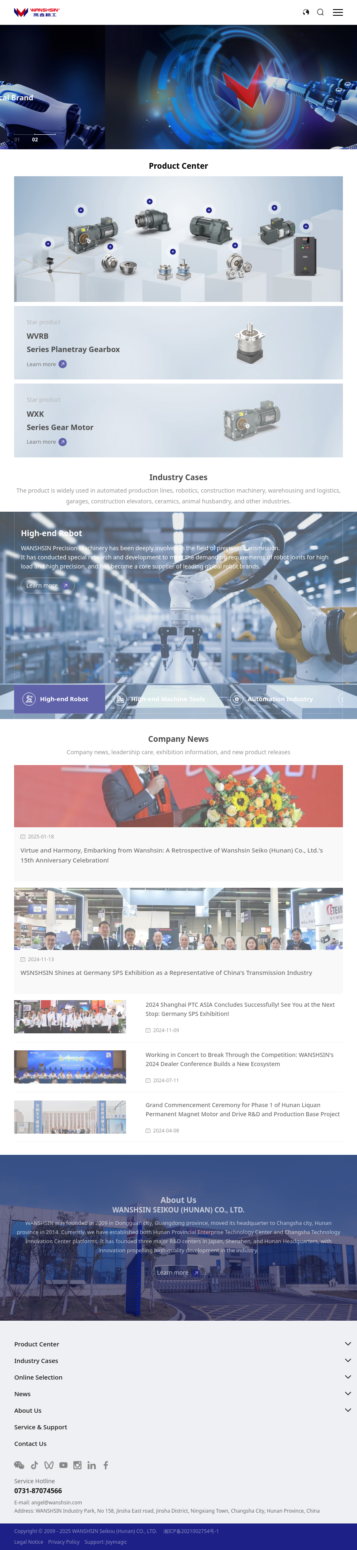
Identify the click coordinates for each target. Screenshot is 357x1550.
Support (94, 1541)
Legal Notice (28, 1541)
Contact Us (30, 1443)
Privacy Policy (64, 1541)
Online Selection (38, 1377)
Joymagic (116, 1541)
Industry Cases (36, 1360)
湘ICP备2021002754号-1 (191, 1531)
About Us (27, 1410)
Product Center (36, 1344)
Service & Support (40, 1427)
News (22, 1394)
